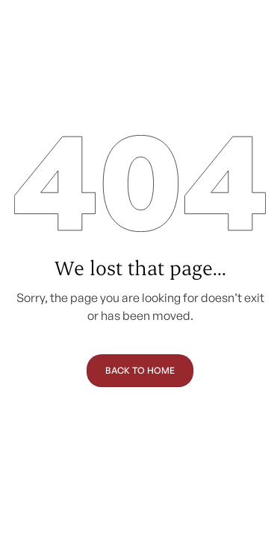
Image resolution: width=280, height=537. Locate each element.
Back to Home (140, 370)
